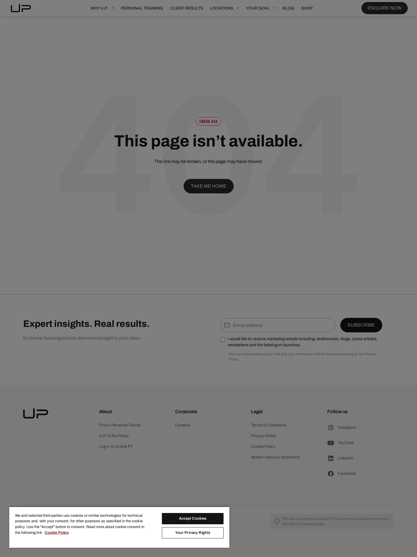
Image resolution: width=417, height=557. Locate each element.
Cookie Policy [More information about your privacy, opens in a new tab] (57, 533)
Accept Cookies (193, 518)
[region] (119, 527)
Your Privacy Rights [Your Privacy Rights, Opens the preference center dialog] (192, 533)
